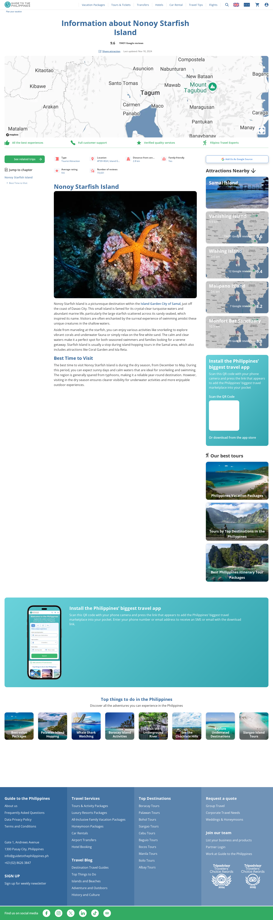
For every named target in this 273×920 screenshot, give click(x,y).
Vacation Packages (93, 5)
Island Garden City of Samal (160, 304)
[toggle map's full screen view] (261, 130)
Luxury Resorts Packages (89, 813)
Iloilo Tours (147, 860)
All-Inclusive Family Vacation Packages (99, 819)
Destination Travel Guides (90, 867)
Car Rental (176, 5)
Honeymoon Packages (88, 826)
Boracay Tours (149, 806)
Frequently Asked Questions (25, 813)
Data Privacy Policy (18, 819)
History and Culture (86, 895)
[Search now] (227, 5)
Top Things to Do (84, 874)
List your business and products (229, 840)
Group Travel (215, 806)
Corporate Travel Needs (223, 813)
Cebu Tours (147, 833)
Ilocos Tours (147, 847)
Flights (213, 5)
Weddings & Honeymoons (224, 819)
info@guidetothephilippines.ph (27, 856)
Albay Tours (147, 867)
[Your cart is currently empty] (257, 5)
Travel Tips (196, 5)
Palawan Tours (149, 813)
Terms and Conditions (20, 826)
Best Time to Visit (18, 183)
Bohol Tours (147, 819)
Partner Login (215, 847)
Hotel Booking (82, 847)
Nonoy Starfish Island (19, 177)
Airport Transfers (84, 840)
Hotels (159, 5)
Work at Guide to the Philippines (229, 854)
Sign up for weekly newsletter (25, 883)
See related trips (24, 159)
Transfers (143, 5)
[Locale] (236, 5)
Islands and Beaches (86, 881)
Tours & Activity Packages (90, 806)
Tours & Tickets (121, 5)
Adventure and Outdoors (89, 888)
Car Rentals (80, 833)
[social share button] (109, 51)
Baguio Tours (148, 840)
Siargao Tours (149, 826)
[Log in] (266, 5)
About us (11, 806)
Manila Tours (148, 854)
